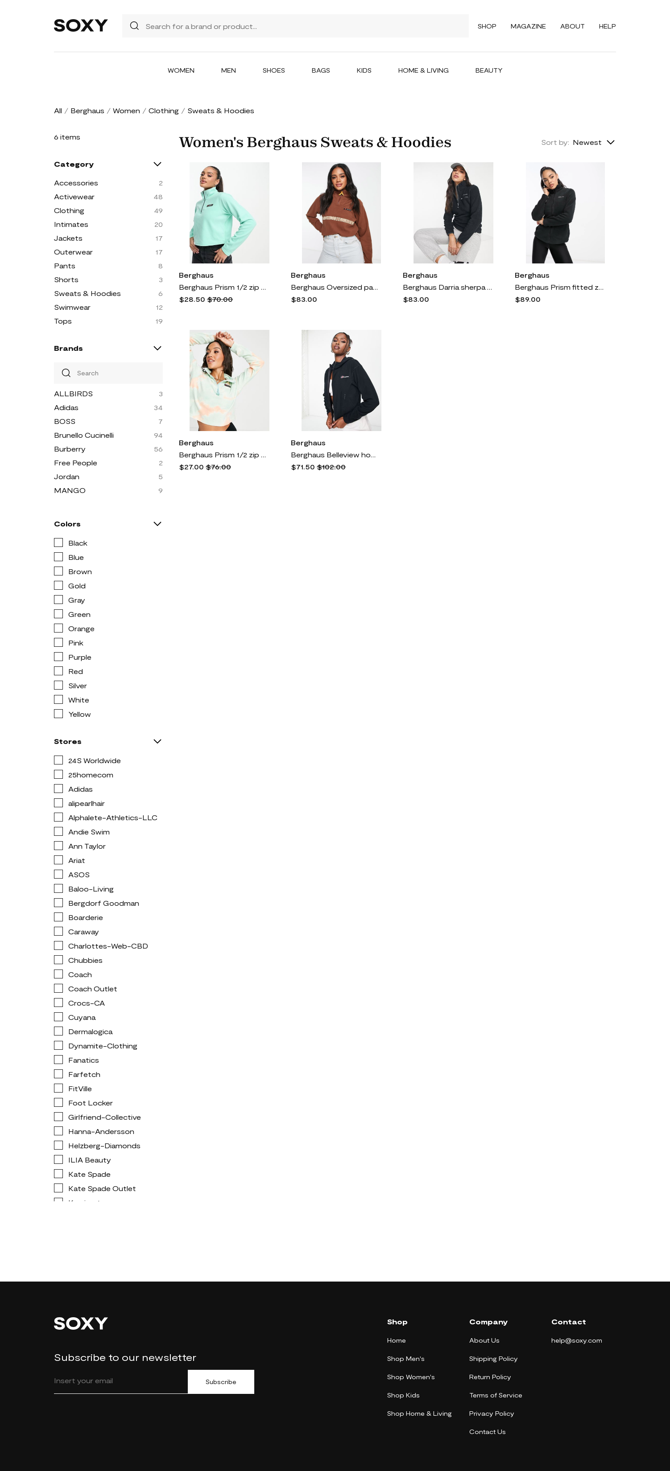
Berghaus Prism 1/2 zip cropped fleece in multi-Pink (223, 454)
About (572, 26)
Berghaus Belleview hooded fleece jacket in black (335, 454)
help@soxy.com (576, 1340)
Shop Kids (403, 1395)
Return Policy (490, 1377)
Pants (64, 265)
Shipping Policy (493, 1358)
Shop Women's (411, 1377)
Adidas (66, 407)
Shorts (66, 279)
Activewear (74, 196)
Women (181, 70)
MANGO (70, 490)
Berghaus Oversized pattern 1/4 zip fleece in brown (335, 287)
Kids (364, 70)
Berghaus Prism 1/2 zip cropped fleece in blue (223, 287)
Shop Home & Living (419, 1413)
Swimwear (72, 307)
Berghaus (87, 110)
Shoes (274, 70)
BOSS (64, 421)
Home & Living (423, 70)
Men (228, 70)
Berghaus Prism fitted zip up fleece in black (559, 287)
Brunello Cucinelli (84, 435)
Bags (321, 70)
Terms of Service (495, 1395)
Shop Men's (406, 1358)
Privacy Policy (491, 1413)
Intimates (71, 224)
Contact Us (487, 1431)
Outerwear (73, 251)
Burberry (70, 448)
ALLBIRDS (73, 393)
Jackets (68, 238)
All (58, 110)
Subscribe (221, 1381)
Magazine (528, 26)
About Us (484, 1340)
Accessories (76, 182)
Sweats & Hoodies (87, 293)
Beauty (489, 70)
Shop (487, 26)
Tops (63, 320)
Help (607, 26)
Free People (75, 462)
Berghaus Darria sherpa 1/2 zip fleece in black (447, 287)
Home (396, 1340)
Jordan (66, 476)
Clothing (164, 110)
